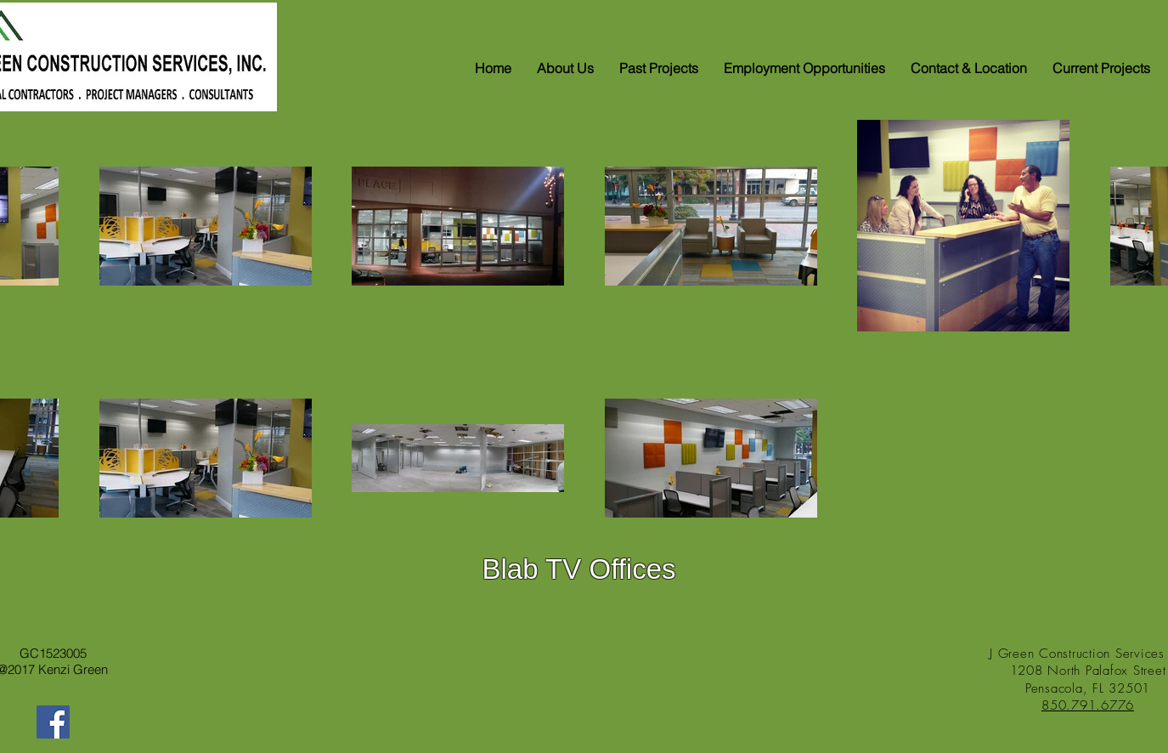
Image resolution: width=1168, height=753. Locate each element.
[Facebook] (53, 722)
